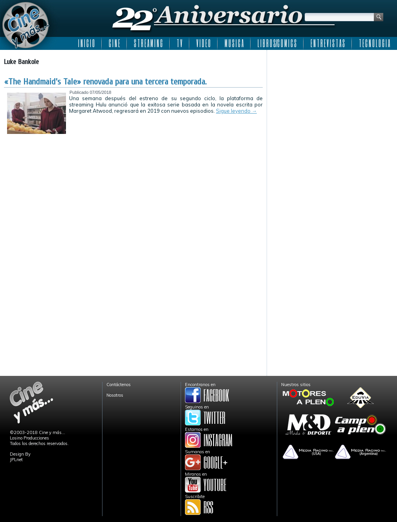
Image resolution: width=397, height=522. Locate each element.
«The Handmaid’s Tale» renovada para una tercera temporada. (105, 82)
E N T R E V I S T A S (328, 43)
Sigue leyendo (236, 111)
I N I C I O (86, 43)
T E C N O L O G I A (374, 43)
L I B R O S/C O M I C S (277, 43)
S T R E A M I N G (148, 43)
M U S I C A (234, 43)
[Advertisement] (332, 103)
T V (179, 43)
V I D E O (203, 43)
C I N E (114, 43)
